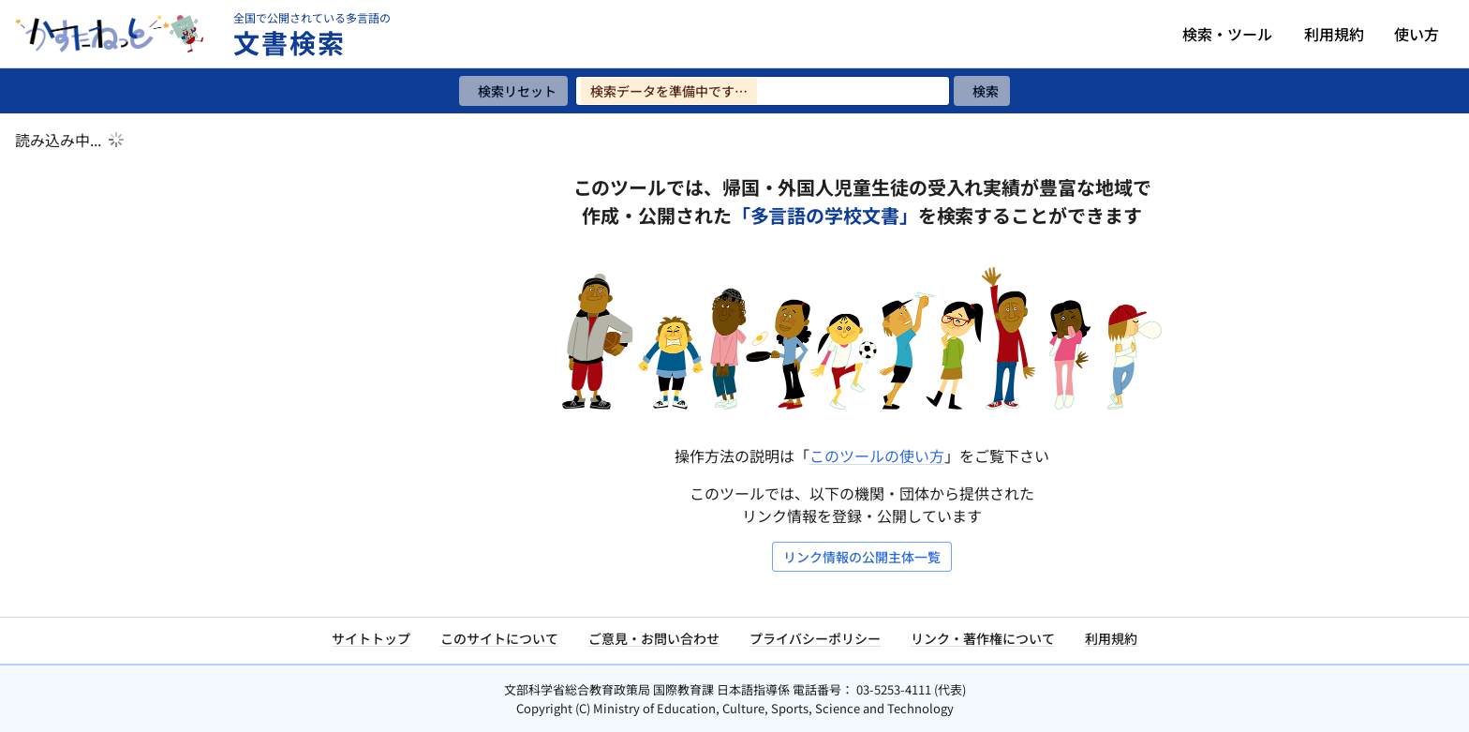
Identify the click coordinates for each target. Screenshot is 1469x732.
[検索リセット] (513, 91)
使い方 (1416, 33)
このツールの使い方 (876, 455)
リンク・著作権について (983, 638)
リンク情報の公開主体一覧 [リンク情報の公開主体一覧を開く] (862, 556)
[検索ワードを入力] (762, 91)
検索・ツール (1227, 33)
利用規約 (1334, 33)
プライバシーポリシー (815, 638)
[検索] (982, 91)
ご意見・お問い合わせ (654, 638)
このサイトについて (499, 638)
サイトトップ (371, 638)
